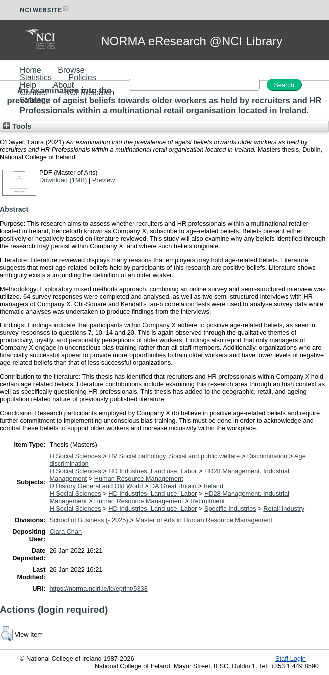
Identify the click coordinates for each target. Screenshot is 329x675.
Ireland (214, 486)
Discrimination (268, 456)
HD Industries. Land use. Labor (152, 471)
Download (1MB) (63, 180)
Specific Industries (230, 508)
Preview (104, 180)
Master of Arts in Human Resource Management (204, 520)
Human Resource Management (139, 478)
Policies (82, 77)
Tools (18, 126)
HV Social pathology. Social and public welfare (174, 456)
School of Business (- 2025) (89, 520)
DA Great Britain (173, 486)
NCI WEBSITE (45, 10)
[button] (7, 633)
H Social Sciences (75, 456)
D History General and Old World (96, 486)
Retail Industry (284, 508)
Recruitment (207, 501)
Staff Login (291, 658)
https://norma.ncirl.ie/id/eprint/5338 (99, 588)
